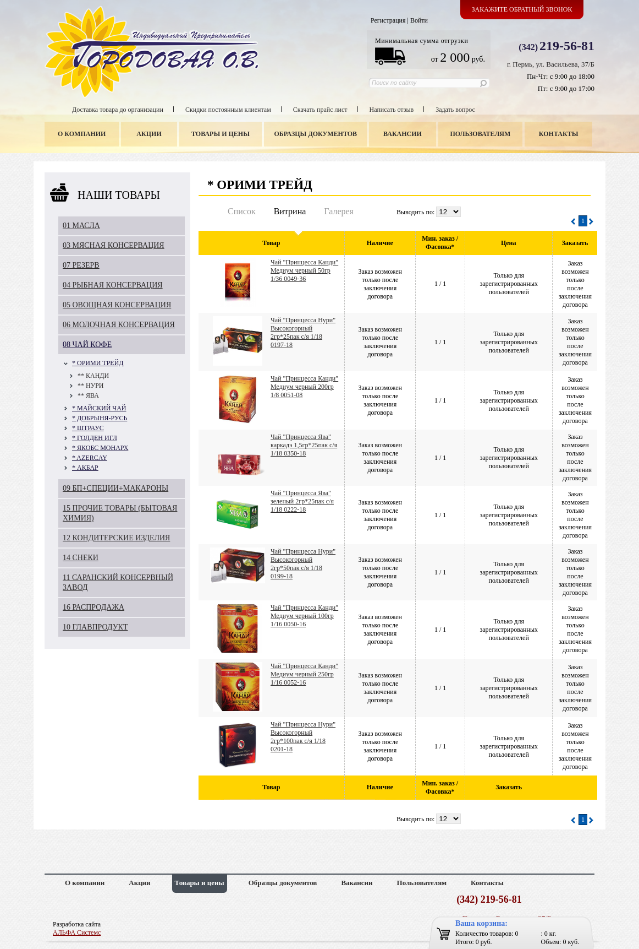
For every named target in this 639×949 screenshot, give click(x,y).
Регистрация (388, 20)
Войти (419, 20)
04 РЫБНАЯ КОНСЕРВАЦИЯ (113, 285)
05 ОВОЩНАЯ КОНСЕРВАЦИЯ (117, 305)
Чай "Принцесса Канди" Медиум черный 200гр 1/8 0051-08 (304, 387)
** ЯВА (88, 395)
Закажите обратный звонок (522, 9)
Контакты (559, 134)
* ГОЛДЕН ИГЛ (94, 438)
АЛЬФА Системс (77, 932)
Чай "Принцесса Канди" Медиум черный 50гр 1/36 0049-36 (304, 270)
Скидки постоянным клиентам (228, 109)
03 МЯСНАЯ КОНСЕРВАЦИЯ (113, 245)
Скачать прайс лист (320, 109)
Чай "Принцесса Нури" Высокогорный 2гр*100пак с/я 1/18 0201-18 (303, 736)
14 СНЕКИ (80, 558)
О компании (82, 134)
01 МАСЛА (81, 225)
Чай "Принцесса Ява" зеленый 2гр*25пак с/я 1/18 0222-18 (302, 501)
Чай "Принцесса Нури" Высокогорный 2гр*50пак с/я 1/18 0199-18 (303, 563)
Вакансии (402, 134)
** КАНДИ (93, 375)
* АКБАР (85, 467)
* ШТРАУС (88, 428)
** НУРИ (91, 385)
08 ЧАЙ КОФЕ (87, 344)
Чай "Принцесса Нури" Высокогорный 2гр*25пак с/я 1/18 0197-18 (303, 332)
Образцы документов (315, 134)
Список (242, 211)
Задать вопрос (455, 109)
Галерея (339, 211)
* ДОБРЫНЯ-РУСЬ (99, 418)
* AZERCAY (89, 458)
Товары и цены (220, 134)
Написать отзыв (392, 109)
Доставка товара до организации (117, 109)
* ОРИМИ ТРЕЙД (98, 363)
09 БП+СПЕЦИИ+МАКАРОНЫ (115, 488)
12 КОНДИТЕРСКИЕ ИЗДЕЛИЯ (116, 538)
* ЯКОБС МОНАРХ (100, 448)
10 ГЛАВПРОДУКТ (95, 627)
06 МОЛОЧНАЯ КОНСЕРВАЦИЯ (119, 325)
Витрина (290, 211)
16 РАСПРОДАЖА (93, 607)
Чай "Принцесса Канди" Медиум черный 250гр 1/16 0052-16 (304, 674)
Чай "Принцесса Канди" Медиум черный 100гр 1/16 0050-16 (304, 616)
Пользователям (480, 134)
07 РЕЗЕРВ (81, 265)
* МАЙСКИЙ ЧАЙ (99, 408)
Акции (148, 134)
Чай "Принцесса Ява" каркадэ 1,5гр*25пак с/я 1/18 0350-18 (304, 445)
